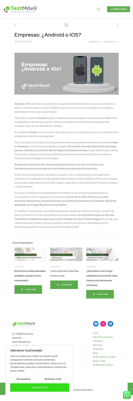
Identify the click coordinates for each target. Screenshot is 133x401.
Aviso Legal (99, 360)
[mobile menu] (98, 9)
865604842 (118, 9)
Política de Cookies (103, 364)
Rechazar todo (53, 379)
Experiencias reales (103, 337)
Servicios (98, 345)
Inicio (95, 333)
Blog (95, 352)
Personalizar (24, 379)
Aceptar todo (40, 387)
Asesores (98, 341)
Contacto (98, 349)
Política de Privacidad (104, 356)
